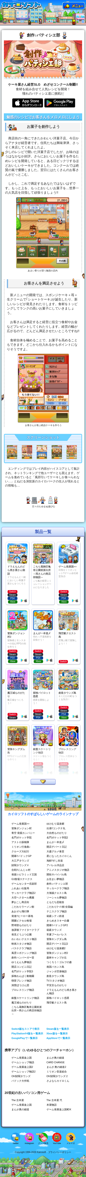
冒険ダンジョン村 (21, 828)
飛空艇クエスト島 (57, 1002)
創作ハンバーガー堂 (22, 957)
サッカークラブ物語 (58, 888)
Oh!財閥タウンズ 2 (57, 1076)
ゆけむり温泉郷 (55, 823)
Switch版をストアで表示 (25, 1028)
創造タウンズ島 (55, 976)
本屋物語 (52, 1104)
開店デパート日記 (57, 846)
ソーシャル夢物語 (57, 897)
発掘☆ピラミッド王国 (24, 874)
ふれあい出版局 (20, 888)
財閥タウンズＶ (20, 865)
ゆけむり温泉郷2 (56, 948)
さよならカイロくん (58, 1080)
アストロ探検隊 (20, 842)
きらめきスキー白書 (58, 920)
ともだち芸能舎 (55, 902)
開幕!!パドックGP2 (57, 925)
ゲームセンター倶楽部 (24, 883)
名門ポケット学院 (21, 837)
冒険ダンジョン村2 (57, 953)
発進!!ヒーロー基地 (22, 916)
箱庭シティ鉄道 (55, 916)
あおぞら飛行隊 (20, 911)
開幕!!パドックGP (21, 856)
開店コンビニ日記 (21, 966)
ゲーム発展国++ (20, 823)
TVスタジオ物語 (56, 980)
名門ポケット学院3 (22, 971)
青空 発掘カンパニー (23, 833)
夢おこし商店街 (20, 902)
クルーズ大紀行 (20, 851)
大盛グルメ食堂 (55, 851)
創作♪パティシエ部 (57, 883)
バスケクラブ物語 (21, 948)
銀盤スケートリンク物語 (25, 998)
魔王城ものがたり (21, 1002)
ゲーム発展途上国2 (22, 1067)
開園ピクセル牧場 (21, 920)
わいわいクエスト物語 (24, 939)
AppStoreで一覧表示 (58, 1038)
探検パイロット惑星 (58, 998)
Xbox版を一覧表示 (57, 1033)
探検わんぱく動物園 (22, 976)
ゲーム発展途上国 (21, 1057)
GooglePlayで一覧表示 (24, 1038)
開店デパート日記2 (57, 943)
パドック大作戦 (20, 1080)
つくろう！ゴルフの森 (59, 962)
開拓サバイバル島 (57, 874)
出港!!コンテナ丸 (56, 828)
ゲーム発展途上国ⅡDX (59, 1109)
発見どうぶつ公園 (21, 934)
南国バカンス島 (55, 966)
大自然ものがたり (57, 833)
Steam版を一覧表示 (58, 1028)
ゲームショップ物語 (22, 1062)
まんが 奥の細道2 (56, 1067)
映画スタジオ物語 (21, 943)
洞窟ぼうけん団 (20, 985)
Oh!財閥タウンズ (21, 1076)
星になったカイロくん (59, 856)
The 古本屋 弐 (54, 1100)
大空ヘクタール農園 (22, 897)
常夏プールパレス (57, 934)
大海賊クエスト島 (57, 893)
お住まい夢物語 (55, 879)
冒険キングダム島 (57, 939)
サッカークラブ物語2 (23, 893)
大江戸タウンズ (20, 860)
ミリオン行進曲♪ (20, 846)
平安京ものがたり (57, 985)
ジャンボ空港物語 (57, 971)
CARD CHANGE (56, 1062)
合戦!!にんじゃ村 (21, 869)
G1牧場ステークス (21, 879)
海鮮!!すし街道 (55, 860)
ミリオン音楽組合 (57, 1071)
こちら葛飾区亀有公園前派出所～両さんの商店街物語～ (26, 1010)
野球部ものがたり (21, 925)
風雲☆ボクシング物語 (24, 953)
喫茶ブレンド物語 (21, 980)
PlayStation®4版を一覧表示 (27, 1033)
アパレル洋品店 (55, 865)
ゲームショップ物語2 (23, 1071)
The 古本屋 (17, 1100)
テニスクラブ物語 (57, 911)
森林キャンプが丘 (57, 957)
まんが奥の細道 (55, 1057)
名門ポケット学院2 (57, 837)
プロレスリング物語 (22, 989)
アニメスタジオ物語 (58, 869)
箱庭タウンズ (54, 929)
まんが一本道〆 (55, 842)
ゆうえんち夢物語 (21, 962)
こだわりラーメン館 (22, 906)
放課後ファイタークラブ (25, 929)
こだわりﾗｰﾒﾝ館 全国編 (60, 906)
